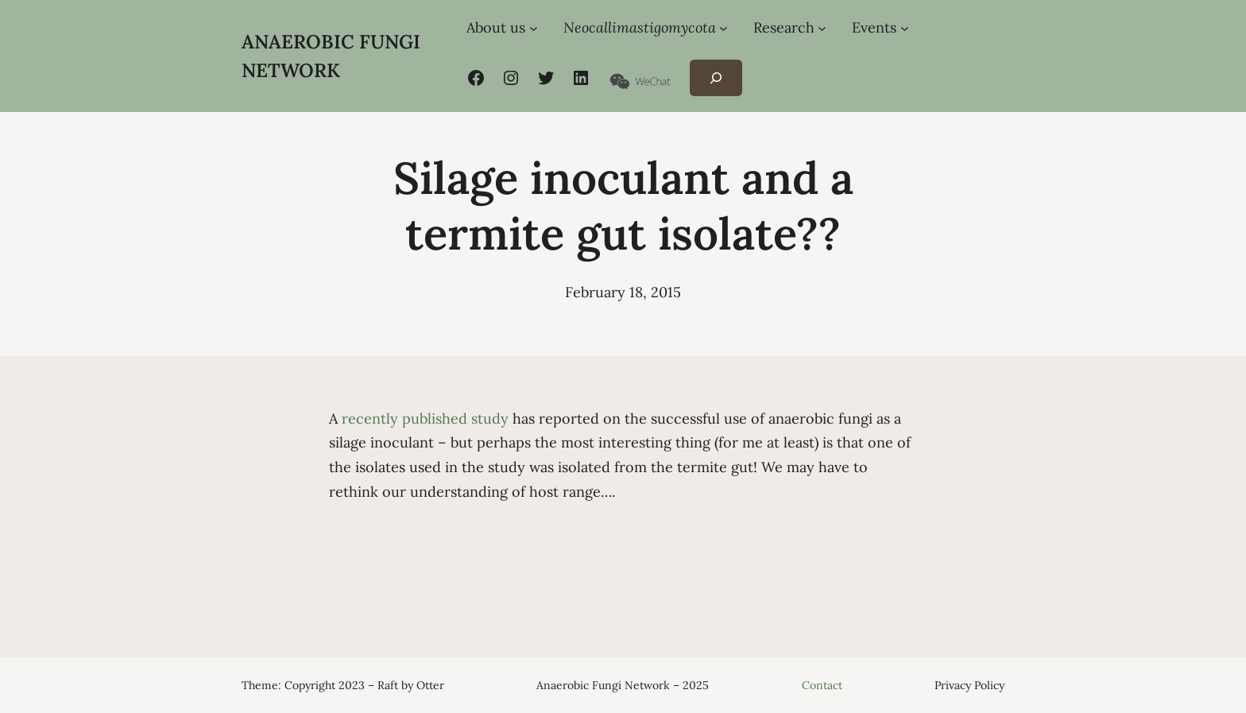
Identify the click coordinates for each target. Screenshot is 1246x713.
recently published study (425, 418)
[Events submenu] (904, 28)
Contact (822, 685)
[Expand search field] (715, 78)
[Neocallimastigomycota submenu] (723, 28)
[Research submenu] (822, 28)
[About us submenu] (533, 28)
